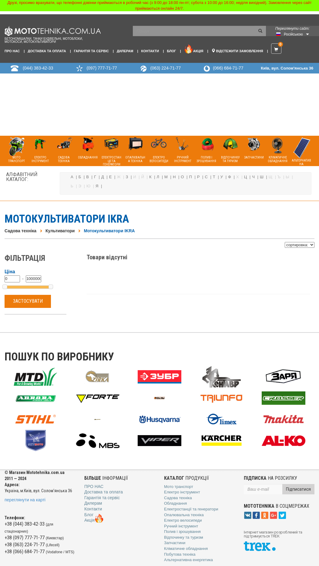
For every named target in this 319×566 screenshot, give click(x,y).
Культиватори (60, 230)
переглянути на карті (25, 499)
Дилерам (125, 51)
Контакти (150, 51)
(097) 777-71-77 (101, 68)
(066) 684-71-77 (228, 68)
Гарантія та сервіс (91, 51)
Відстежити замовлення (237, 51)
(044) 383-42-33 (38, 68)
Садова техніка (20, 230)
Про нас (12, 51)
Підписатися (298, 489)
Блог (171, 51)
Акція (193, 48)
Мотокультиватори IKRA (109, 230)
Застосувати (28, 301)
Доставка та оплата (47, 51)
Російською (293, 34)
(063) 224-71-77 (165, 68)
